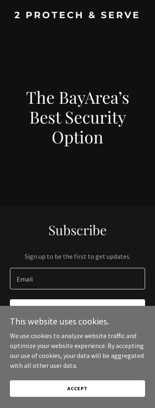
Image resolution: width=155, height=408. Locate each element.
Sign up (77, 311)
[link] (77, 16)
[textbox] (77, 278)
